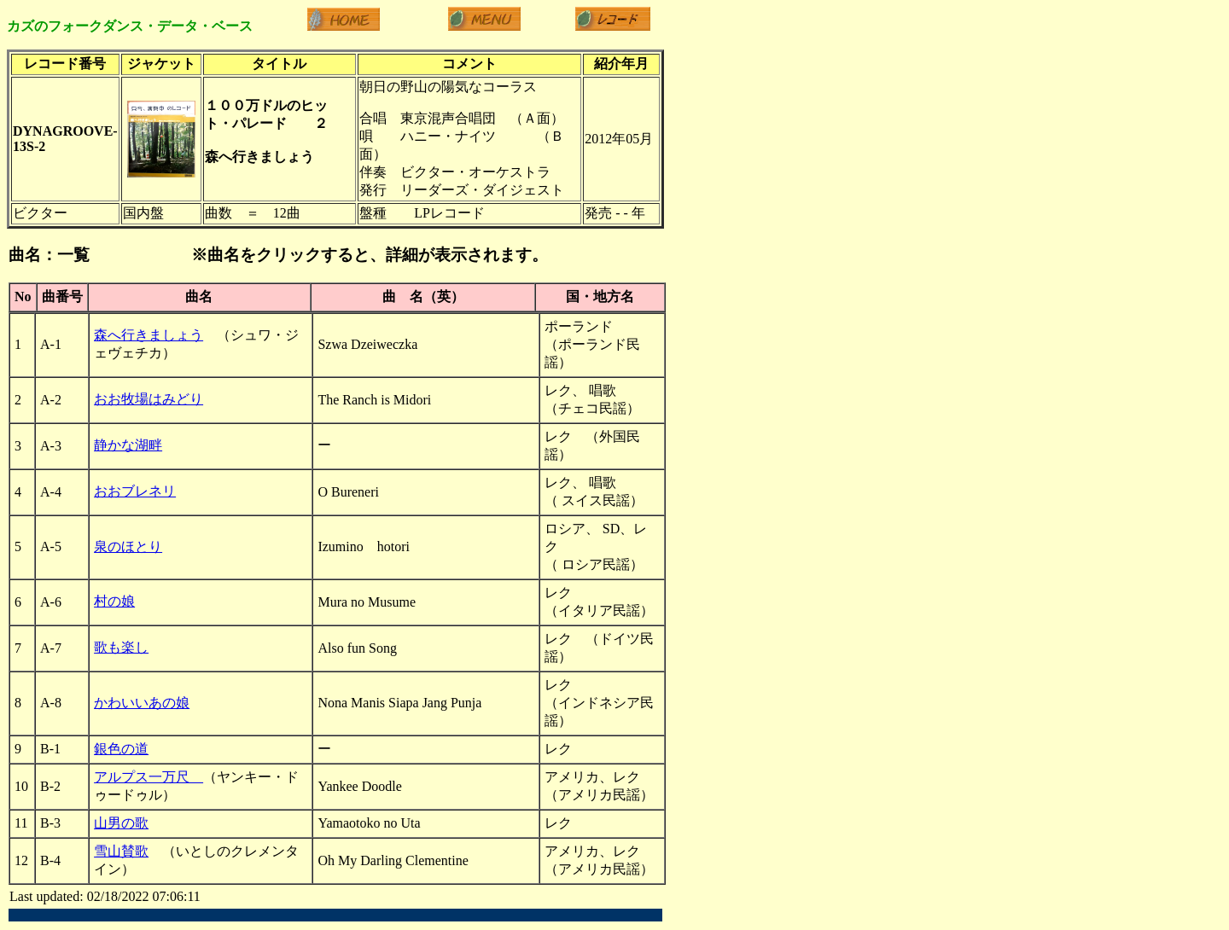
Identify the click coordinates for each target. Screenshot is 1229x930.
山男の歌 (121, 823)
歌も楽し (121, 647)
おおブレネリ (135, 491)
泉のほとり (128, 546)
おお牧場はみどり (148, 399)
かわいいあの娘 (141, 702)
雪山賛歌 (121, 851)
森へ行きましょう (148, 335)
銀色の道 (121, 748)
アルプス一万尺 (148, 777)
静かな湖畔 (128, 445)
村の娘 (114, 601)
